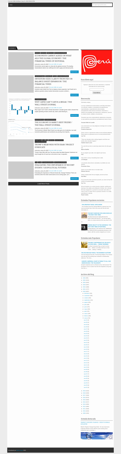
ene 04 (86, 380)
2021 (84, 289)
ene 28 (86, 326)
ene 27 (86, 329)
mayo (85, 309)
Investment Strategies (39, 76)
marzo (86, 313)
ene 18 (86, 349)
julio (85, 304)
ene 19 (86, 347)
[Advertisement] (43, 202)
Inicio (11, 4)
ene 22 (86, 340)
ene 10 (86, 367)
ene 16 (86, 353)
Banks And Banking (39, 119)
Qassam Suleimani (59, 140)
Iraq (47, 140)
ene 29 (86, 324)
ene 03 (86, 383)
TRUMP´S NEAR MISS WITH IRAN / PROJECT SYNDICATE (54, 146)
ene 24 (86, 335)
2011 (84, 408)
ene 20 (86, 344)
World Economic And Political (60, 162)
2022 (84, 287)
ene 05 (86, 378)
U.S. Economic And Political (63, 76)
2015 (84, 399)
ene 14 (86, 358)
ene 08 (86, 371)
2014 (84, 402)
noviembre (87, 295)
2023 (84, 284)
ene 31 (86, 320)
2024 (84, 282)
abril (85, 311)
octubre (86, 297)
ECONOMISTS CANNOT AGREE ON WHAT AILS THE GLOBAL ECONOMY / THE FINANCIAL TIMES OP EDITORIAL (53, 58)
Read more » (74, 72)
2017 (84, 395)
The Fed (54, 76)
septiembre (87, 300)
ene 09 (86, 369)
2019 (84, 390)
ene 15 (86, 356)
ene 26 (86, 331)
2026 (84, 278)
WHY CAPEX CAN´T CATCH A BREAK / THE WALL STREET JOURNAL (53, 103)
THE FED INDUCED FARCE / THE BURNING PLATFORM (96, 252)
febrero (86, 315)
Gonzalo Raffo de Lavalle (55, 64)
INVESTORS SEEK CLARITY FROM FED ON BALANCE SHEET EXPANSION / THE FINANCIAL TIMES (53, 81)
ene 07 (86, 374)
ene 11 (86, 365)
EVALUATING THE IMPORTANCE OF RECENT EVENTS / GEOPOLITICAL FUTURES (54, 166)
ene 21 (86, 342)
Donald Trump (38, 140)
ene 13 (86, 360)
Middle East (51, 140)
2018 (84, 393)
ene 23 (86, 338)
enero (85, 318)
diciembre (87, 293)
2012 (84, 406)
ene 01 (86, 387)
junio (85, 306)
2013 (84, 404)
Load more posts (43, 184)
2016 (84, 397)
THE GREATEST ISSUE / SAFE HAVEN (92, 204)
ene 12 (86, 362)
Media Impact (19, 450)
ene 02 (86, 385)
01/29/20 (11, 48)
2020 (84, 291)
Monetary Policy (49, 76)
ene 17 (86, 351)
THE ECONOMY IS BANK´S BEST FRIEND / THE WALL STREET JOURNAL (53, 123)
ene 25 (86, 333)
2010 (84, 411)
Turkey (39, 162)
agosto (86, 302)
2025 (84, 280)
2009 (84, 413)
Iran (43, 140)
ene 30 (86, 322)
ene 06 (86, 376)
